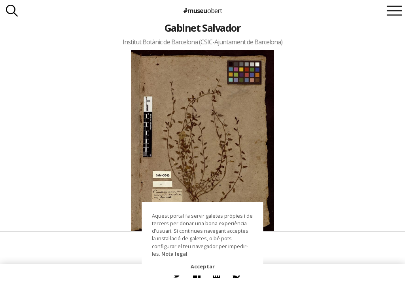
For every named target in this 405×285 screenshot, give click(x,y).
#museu (202, 10)
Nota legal (174, 253)
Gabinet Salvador (203, 27)
